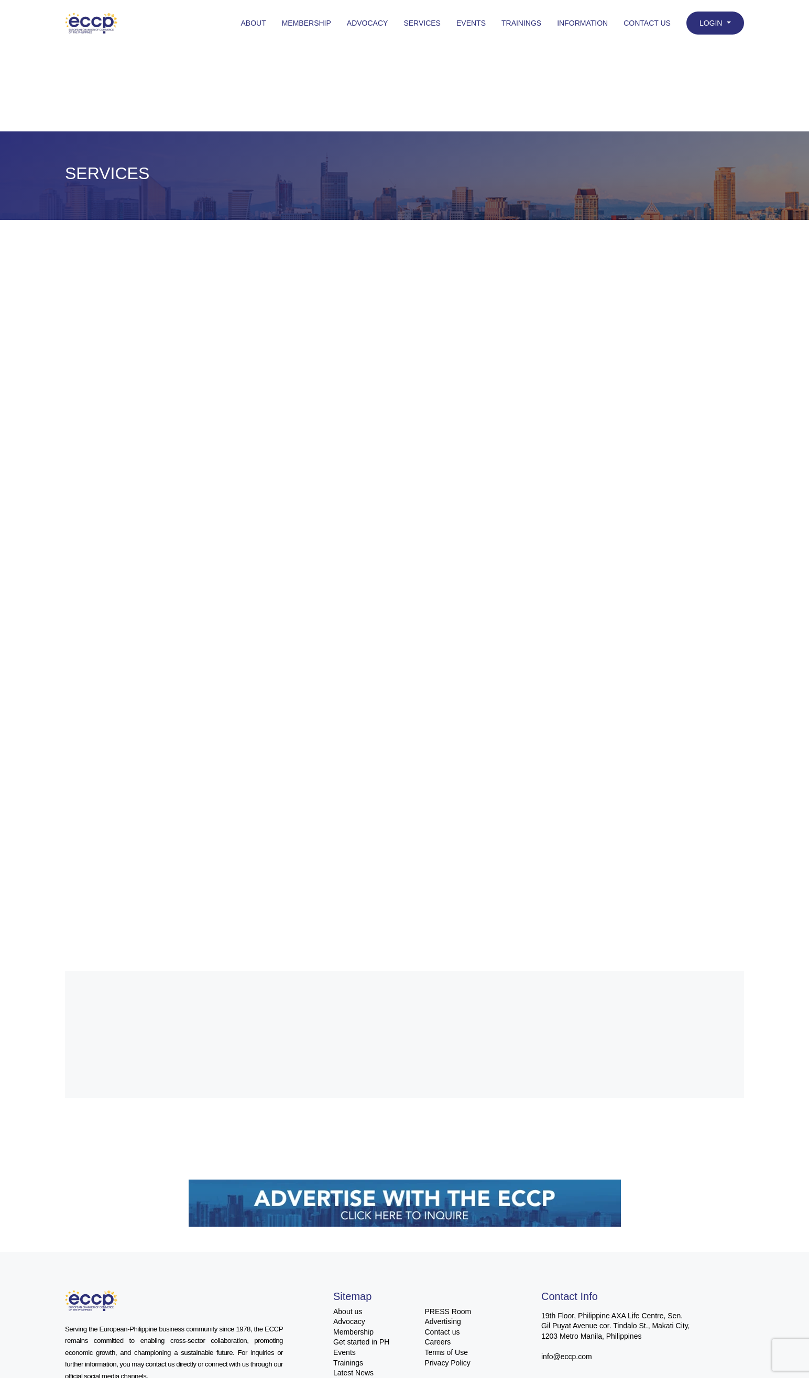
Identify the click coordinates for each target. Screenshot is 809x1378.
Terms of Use (446, 1352)
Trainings (521, 23)
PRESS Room (448, 1311)
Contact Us (647, 23)
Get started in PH (361, 1342)
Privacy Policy (448, 1363)
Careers (438, 1342)
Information (582, 23)
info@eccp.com (566, 1356)
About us (347, 1311)
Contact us (442, 1332)
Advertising (443, 1321)
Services (422, 23)
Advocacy (367, 23)
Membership (306, 23)
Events (471, 23)
